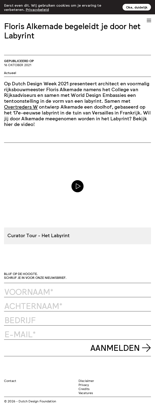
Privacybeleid (37, 9)
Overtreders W (21, 106)
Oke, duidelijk (137, 7)
